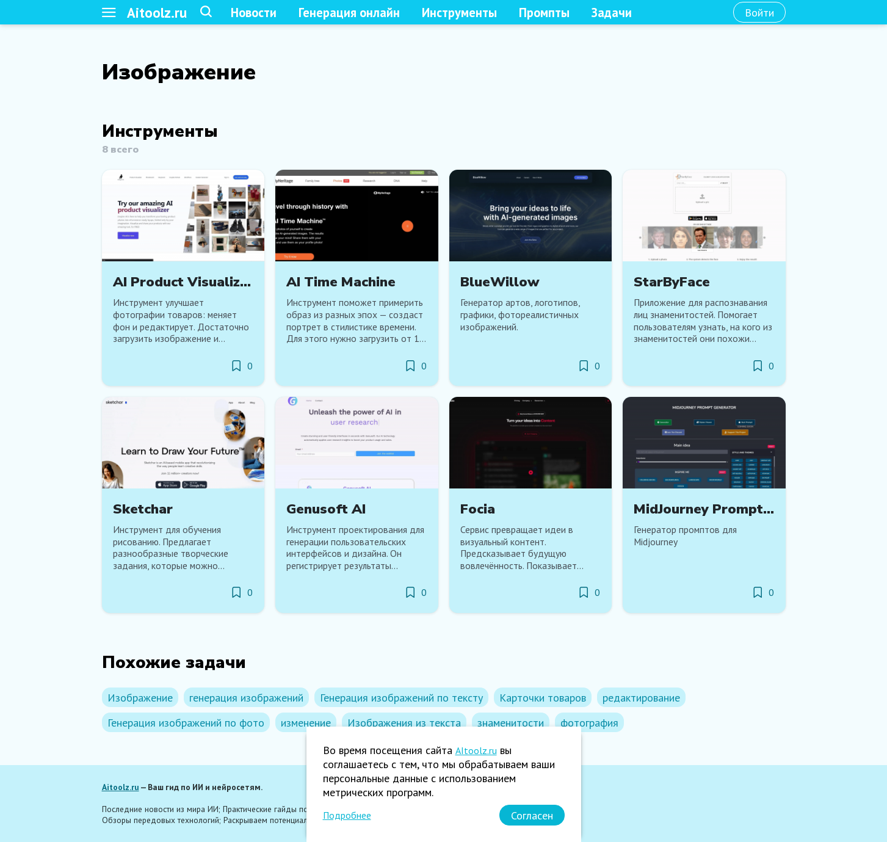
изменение (306, 723)
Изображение (140, 698)
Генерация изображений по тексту (401, 698)
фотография (589, 723)
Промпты (544, 12)
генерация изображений (246, 698)
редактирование (641, 698)
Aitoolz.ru (157, 12)
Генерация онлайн (349, 12)
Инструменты (459, 12)
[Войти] (759, 12)
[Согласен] (532, 815)
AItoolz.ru (476, 750)
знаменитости (510, 723)
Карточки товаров (542, 698)
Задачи (612, 12)
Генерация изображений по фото (185, 723)
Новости (254, 12)
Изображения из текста (404, 723)
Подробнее (347, 815)
